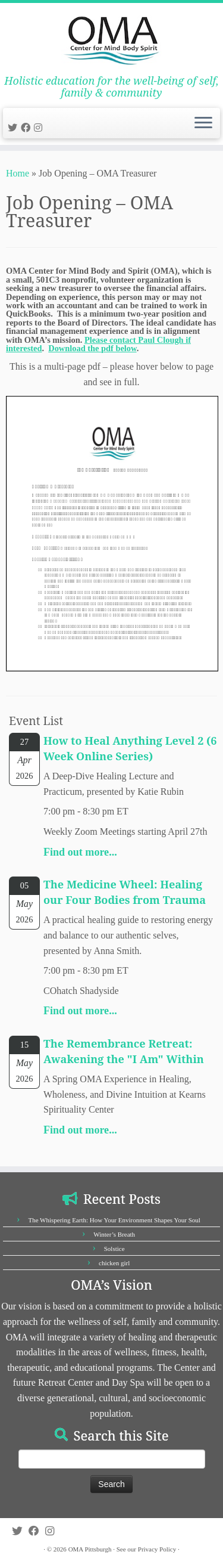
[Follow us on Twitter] (14, 128)
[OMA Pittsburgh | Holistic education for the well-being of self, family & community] (111, 39)
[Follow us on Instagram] (40, 128)
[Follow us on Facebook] (27, 128)
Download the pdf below (92, 348)
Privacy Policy (157, 1549)
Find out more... (80, 852)
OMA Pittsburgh (90, 1549)
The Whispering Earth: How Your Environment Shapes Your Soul (114, 1220)
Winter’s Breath (114, 1234)
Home (17, 173)
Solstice (114, 1248)
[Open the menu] (203, 123)
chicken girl (114, 1262)
